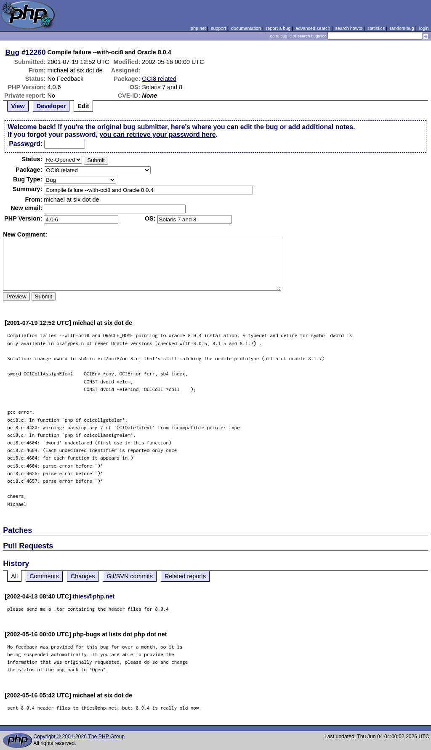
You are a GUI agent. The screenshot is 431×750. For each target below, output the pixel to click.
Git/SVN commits (129, 576)
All (14, 576)
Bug (12, 52)
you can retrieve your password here (157, 134)
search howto (348, 28)
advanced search (312, 28)
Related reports (185, 576)
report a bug (278, 28)
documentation (246, 28)
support (218, 28)
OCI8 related (159, 78)
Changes (83, 576)
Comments (44, 576)
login (424, 28)
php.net (198, 28)
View (18, 106)
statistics (376, 28)
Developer (51, 106)
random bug (402, 28)
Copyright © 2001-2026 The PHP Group (79, 736)
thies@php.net (94, 596)
